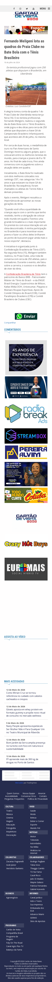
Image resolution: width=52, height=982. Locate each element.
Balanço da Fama (14, 949)
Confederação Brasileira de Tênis (23, 274)
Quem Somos (13, 793)
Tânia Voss (35, 865)
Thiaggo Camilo (37, 868)
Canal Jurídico (36, 897)
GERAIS (33, 917)
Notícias (33, 832)
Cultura (9, 807)
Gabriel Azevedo (37, 889)
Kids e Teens (36, 901)
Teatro (9, 810)
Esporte (33, 824)
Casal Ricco (35, 875)
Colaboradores (37, 857)
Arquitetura (11, 831)
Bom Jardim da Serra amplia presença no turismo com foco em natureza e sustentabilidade (25, 746)
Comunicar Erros (28, 796)
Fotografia (11, 828)
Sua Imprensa (36, 904)
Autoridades (35, 843)
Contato (43, 796)
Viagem (9, 821)
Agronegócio (12, 897)
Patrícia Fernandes (38, 885)
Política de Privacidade (38, 799)
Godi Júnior (11, 865)
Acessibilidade (11, 796)
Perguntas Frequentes (14, 799)
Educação (10, 824)
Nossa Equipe (29, 793)
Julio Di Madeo (36, 878)
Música (9, 814)
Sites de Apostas (37, 921)
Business (10, 893)
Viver (32, 807)
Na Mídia (34, 847)
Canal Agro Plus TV (14, 946)
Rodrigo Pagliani (37, 861)
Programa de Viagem (12, 938)
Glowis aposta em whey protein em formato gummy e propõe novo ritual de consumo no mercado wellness (25, 712)
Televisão (34, 840)
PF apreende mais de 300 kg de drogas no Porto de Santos (22, 761)
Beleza (33, 817)
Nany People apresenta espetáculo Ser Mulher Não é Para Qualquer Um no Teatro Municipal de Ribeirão (25, 729)
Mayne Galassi (36, 882)
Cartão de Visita (13, 929)
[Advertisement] (26, 608)
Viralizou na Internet (35, 851)
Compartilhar (10, 322)
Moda (32, 814)
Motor (33, 836)
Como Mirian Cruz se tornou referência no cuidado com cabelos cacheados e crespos (24, 696)
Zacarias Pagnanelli (15, 861)
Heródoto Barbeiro (14, 868)
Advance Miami (37, 914)
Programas (11, 925)
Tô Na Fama (36, 872)
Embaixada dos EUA (37, 909)
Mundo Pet (35, 828)
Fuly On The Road (14, 942)
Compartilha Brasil (14, 933)
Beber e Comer (37, 821)
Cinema (9, 817)
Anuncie (41, 793)
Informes (34, 893)
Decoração (11, 835)
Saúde (33, 810)
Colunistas (11, 857)
